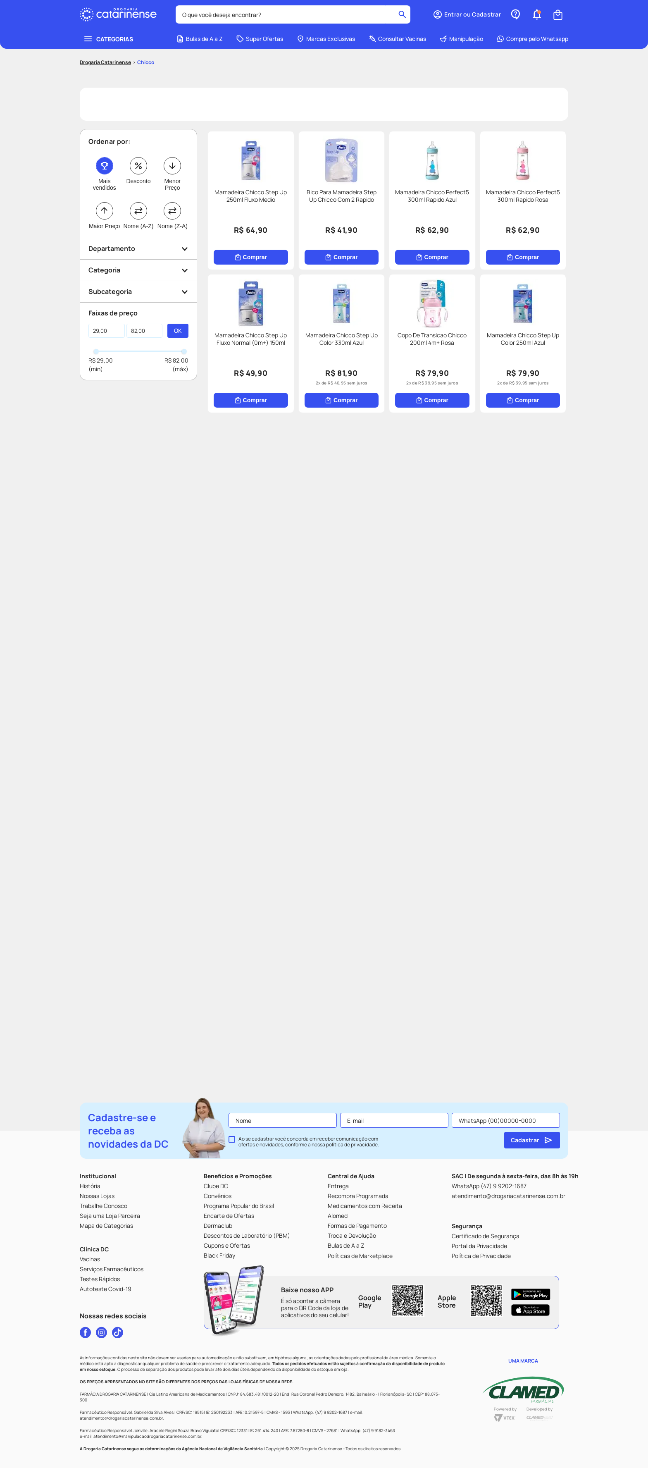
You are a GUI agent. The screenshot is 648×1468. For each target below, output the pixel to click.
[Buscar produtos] (402, 14)
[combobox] (293, 14)
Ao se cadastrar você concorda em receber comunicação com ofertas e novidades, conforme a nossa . (308, 1142)
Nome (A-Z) (138, 226)
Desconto (138, 181)
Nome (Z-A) (172, 226)
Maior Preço (104, 226)
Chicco (145, 62)
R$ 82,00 (176, 360)
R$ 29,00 (100, 360)
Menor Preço (172, 184)
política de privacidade (352, 1144)
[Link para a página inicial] (105, 62)
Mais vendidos (104, 184)
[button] (466, 14)
